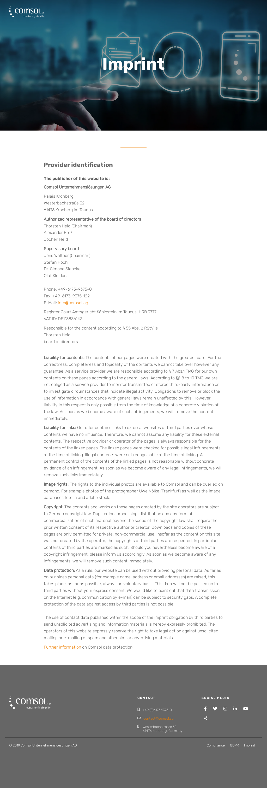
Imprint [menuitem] (249, 745)
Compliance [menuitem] (216, 745)
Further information (62, 647)
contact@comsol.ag (158, 718)
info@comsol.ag (73, 302)
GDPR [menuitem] (234, 745)
